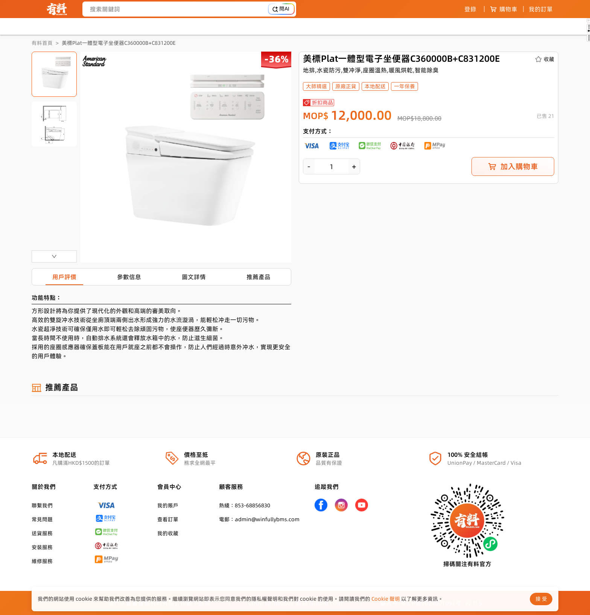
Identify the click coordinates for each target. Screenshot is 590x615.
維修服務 (42, 561)
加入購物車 (513, 166)
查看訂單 (167, 519)
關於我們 (44, 486)
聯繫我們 (42, 505)
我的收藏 (167, 533)
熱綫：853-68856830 (244, 505)
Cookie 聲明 (385, 599)
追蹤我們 (327, 486)
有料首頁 (42, 43)
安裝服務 (42, 547)
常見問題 (42, 519)
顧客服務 (231, 486)
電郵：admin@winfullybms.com (259, 519)
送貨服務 (42, 533)
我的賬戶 (167, 505)
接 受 (541, 599)
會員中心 (169, 486)
